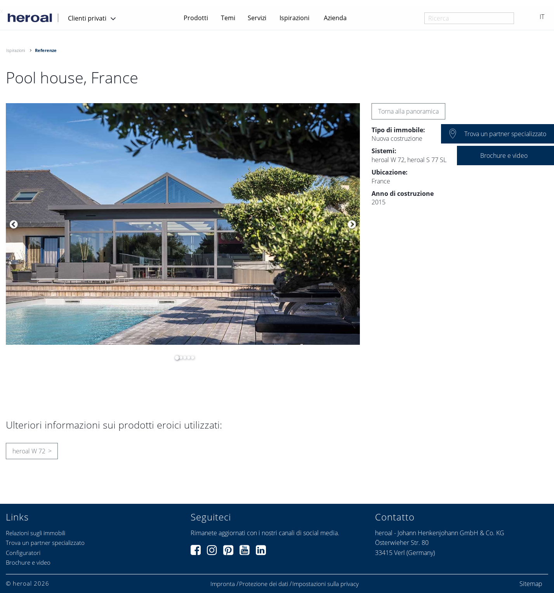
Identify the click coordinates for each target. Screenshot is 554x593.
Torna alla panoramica (408, 111)
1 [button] (175, 357)
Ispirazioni (294, 18)
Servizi (257, 18)
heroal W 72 (28, 451)
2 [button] (179, 357)
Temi (228, 18)
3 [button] (183, 357)
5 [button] (191, 357)
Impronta (222, 584)
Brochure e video (28, 562)
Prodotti (196, 18)
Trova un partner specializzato (45, 542)
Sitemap (530, 584)
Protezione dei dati (263, 584)
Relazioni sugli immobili (35, 533)
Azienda (335, 18)
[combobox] (469, 18)
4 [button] (187, 357)
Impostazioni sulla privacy (325, 584)
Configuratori (23, 553)
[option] (183, 224)
